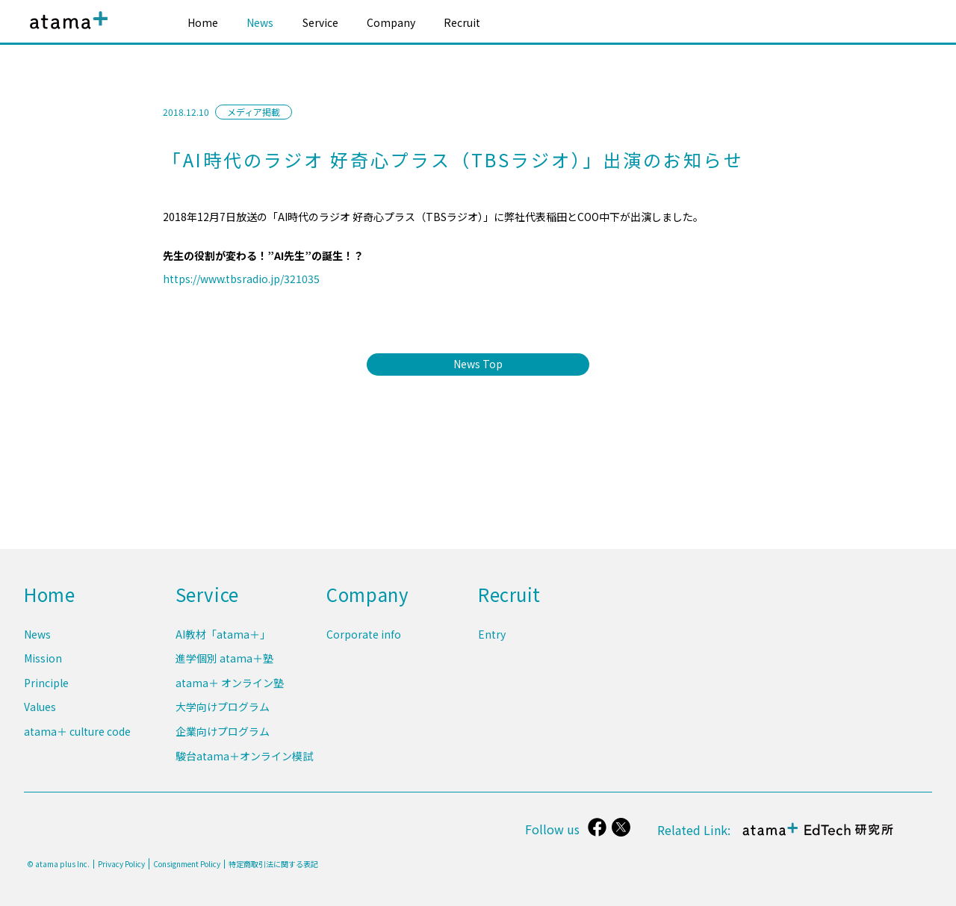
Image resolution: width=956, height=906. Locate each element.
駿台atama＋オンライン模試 (244, 755)
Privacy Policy (121, 864)
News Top (478, 363)
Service (320, 22)
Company (391, 22)
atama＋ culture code (77, 733)
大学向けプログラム (223, 710)
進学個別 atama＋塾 (224, 664)
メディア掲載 (253, 111)
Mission (43, 664)
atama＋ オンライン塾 (230, 687)
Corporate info (363, 640)
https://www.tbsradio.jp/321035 (241, 278)
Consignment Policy (186, 863)
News (259, 22)
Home (202, 22)
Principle (46, 687)
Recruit (462, 22)
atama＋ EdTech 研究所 (818, 837)
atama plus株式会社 (66, 32)
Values (40, 710)
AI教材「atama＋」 (223, 640)
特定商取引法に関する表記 (273, 864)
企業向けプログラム (223, 733)
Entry (492, 640)
